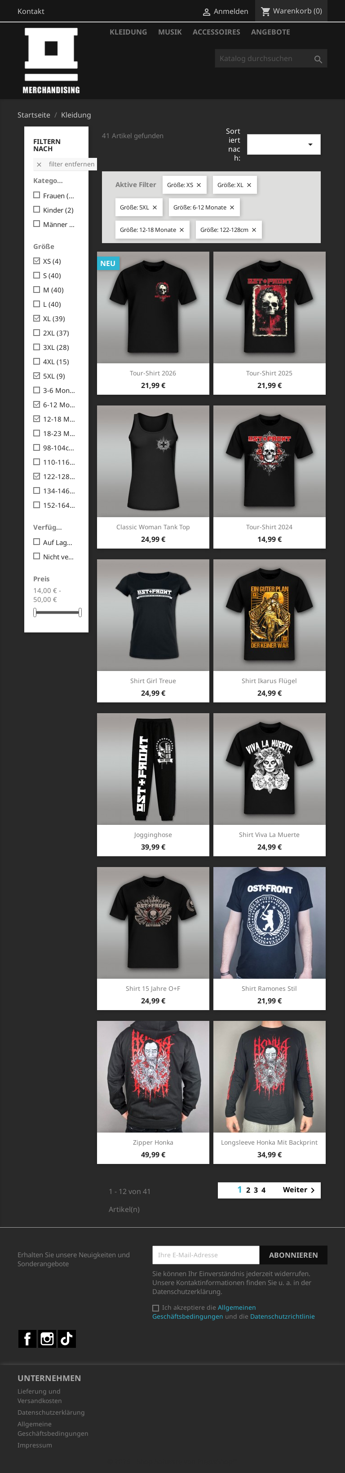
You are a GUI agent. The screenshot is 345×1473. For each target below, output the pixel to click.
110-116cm (59, 462)
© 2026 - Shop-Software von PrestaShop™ (172, 1461)
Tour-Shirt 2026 (153, 373)
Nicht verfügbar (59, 556)
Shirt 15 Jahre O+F (153, 988)
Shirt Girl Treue (153, 680)
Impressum (35, 1445)
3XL (56, 347)
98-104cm (59, 447)
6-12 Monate (59, 404)
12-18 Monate (59, 418)
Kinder (58, 209)
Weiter (300, 1190)
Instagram (47, 1339)
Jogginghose (153, 834)
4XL (56, 361)
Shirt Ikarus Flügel (269, 680)
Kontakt (31, 11)
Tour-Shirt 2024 (269, 527)
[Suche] (271, 58)
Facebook (27, 1339)
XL (54, 318)
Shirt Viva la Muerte (269, 834)
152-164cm (59, 505)
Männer (59, 224)
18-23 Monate (59, 433)
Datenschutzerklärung (51, 1412)
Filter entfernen (65, 164)
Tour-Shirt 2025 (269, 373)
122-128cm (59, 476)
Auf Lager (59, 542)
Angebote (270, 32)
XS (52, 261)
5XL (54, 375)
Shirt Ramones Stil (269, 988)
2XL (56, 332)
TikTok (67, 1339)
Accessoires (216, 32)
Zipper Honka (153, 1142)
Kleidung (128, 32)
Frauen (59, 195)
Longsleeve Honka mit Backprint (269, 1142)
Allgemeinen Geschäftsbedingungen (204, 1311)
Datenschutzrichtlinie (282, 1316)
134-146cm (59, 490)
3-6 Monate (59, 390)
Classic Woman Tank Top (153, 527)
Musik (170, 32)
